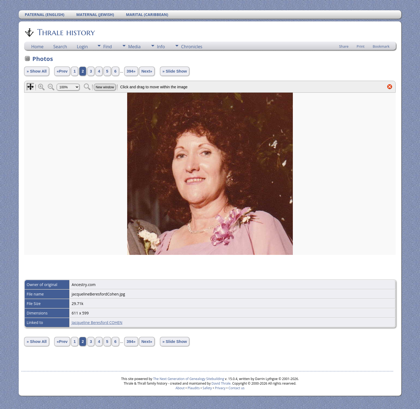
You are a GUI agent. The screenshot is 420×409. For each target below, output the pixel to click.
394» (131, 71)
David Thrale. (221, 383)
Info (161, 47)
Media (134, 47)
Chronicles (191, 47)
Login (82, 47)
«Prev (62, 71)
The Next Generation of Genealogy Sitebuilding (188, 378)
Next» (147, 71)
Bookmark (381, 46)
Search (60, 47)
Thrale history (65, 32)
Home (37, 47)
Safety (207, 388)
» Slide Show (174, 71)
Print (360, 46)
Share (343, 46)
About (180, 388)
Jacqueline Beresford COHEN (97, 322)
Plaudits (194, 388)
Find (107, 47)
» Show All (37, 71)
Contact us (237, 388)
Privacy (220, 388)
